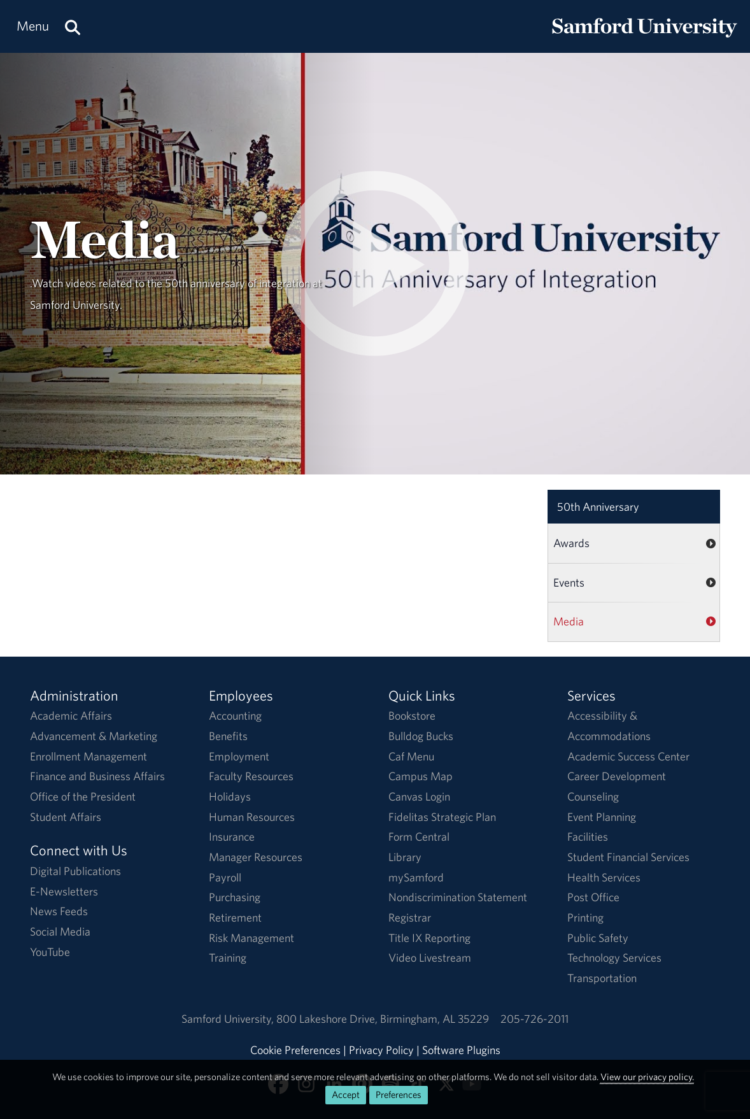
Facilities (587, 836)
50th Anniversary (598, 506)
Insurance (232, 836)
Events (568, 582)
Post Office (593, 897)
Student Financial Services (628, 857)
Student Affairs (65, 816)
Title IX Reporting (429, 937)
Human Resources (252, 816)
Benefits (228, 736)
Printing (585, 917)
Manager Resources (255, 857)
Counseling (593, 796)
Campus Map (420, 776)
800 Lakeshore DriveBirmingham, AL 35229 (382, 1018)
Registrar (409, 917)
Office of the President (83, 796)
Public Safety (597, 937)
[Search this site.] (73, 26)
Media (568, 621)
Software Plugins (461, 1050)
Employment (239, 756)
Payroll (225, 877)
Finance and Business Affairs (97, 776)
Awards (571, 543)
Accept (346, 1094)
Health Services (603, 877)
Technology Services (614, 957)
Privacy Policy (381, 1050)
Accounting (235, 715)
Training (227, 957)
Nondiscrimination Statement (457, 897)
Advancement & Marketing (93, 736)
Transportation (602, 978)
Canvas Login (419, 796)
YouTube (50, 951)
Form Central (418, 836)
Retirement (235, 917)
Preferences (398, 1094)
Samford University (228, 1018)
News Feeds (59, 911)
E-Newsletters (64, 891)
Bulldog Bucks (420, 736)
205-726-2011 (534, 1018)
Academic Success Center (628, 756)
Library (404, 857)
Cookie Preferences (295, 1050)
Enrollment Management (88, 756)
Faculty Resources (251, 776)
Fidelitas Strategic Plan (442, 816)
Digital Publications (75, 871)
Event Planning (601, 816)
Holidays (230, 796)
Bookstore (411, 715)
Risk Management (251, 937)
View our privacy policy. (647, 1077)
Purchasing (234, 897)
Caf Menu (411, 756)
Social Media (60, 931)
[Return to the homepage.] (644, 38)
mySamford (416, 877)
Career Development (616, 776)
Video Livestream (429, 957)
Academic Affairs (71, 715)
